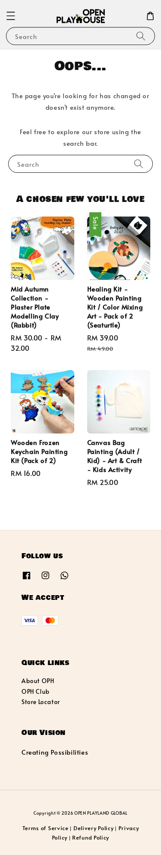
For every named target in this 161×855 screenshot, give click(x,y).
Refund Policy (90, 837)
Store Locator (40, 702)
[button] (10, 15)
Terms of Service (45, 828)
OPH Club (35, 691)
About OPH (37, 681)
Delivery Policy (93, 828)
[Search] (141, 35)
